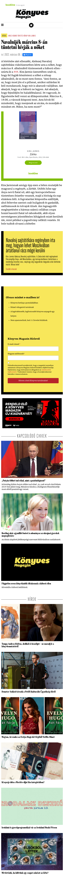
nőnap (26, 36)
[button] (2, 25)
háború (14, 36)
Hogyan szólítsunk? (16, 354)
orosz (10, 36)
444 (16, 72)
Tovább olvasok (11, 269)
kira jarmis (32, 36)
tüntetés (20, 36)
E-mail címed (14, 344)
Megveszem (33, 163)
